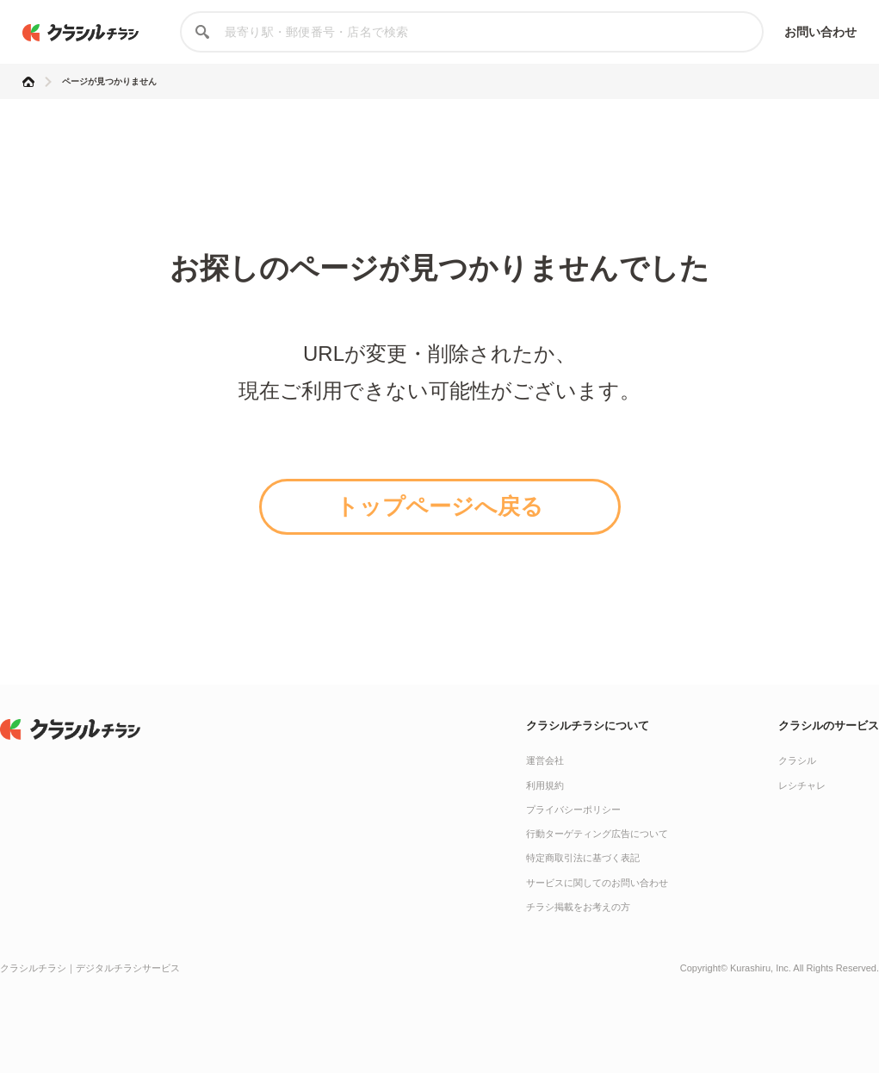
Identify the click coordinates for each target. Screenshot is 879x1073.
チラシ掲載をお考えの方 (578, 907)
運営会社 (545, 760)
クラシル (797, 760)
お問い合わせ (820, 32)
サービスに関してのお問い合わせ (597, 883)
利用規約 (545, 785)
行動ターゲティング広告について (597, 833)
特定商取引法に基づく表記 (583, 858)
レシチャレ (802, 785)
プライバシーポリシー (573, 809)
